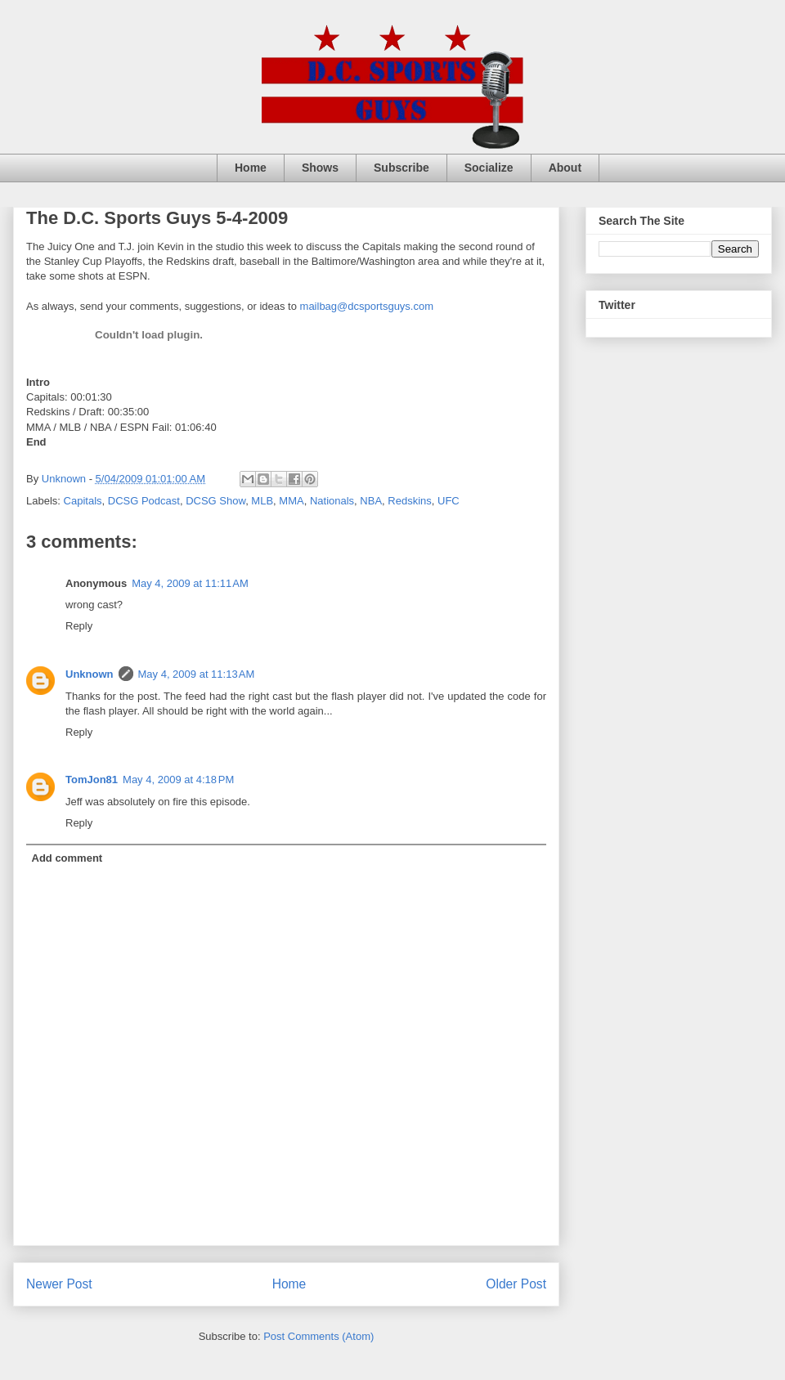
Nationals (332, 501)
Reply (78, 626)
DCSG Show (215, 501)
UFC (448, 501)
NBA (371, 501)
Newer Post (59, 1284)
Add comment (67, 858)
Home (251, 167)
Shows (320, 167)
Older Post (516, 1284)
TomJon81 (91, 779)
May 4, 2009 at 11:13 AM (196, 674)
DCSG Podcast (144, 501)
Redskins (409, 501)
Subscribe (401, 167)
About (565, 167)
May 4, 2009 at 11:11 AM (190, 583)
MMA (291, 501)
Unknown (89, 674)
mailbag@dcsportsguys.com (366, 306)
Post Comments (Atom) (318, 1336)
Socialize (489, 167)
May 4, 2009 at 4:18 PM (178, 779)
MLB (262, 501)
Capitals (83, 501)
